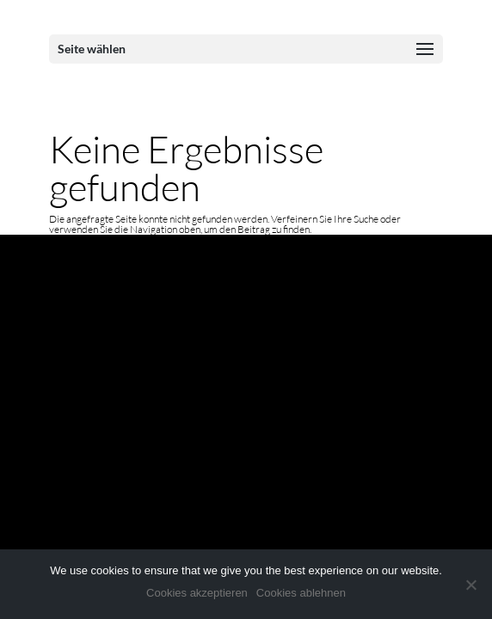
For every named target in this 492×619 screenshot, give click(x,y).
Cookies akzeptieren (197, 592)
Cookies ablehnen (301, 592)
